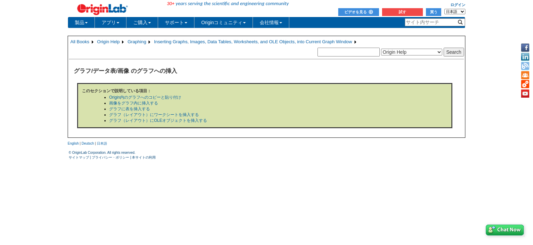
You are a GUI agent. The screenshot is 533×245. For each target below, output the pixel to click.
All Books (79, 41)
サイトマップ (79, 157)
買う (433, 12)
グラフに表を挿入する (129, 109)
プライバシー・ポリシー (110, 157)
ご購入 (142, 22)
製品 (81, 22)
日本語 (102, 143)
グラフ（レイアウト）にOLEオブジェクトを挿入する (158, 120)
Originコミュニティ (223, 22)
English (73, 143)
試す (402, 12)
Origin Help (108, 41)
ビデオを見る (358, 12)
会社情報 (271, 22)
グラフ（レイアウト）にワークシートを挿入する (154, 114)
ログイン (457, 5)
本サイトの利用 (144, 157)
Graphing (136, 41)
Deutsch (88, 143)
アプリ (110, 22)
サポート (176, 22)
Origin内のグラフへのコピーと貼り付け (145, 97)
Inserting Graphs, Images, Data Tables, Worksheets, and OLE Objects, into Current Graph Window (253, 41)
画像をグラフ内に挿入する (133, 103)
